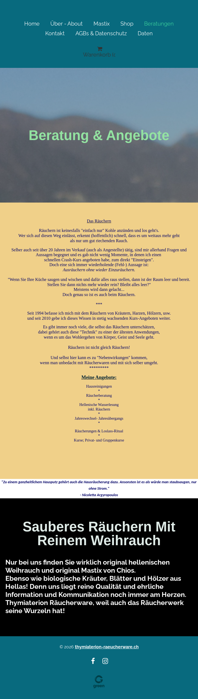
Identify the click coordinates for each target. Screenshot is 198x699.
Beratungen (159, 23)
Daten (145, 33)
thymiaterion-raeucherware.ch (107, 646)
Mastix (101, 23)
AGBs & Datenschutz (101, 33)
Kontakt (55, 33)
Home (32, 23)
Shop (126, 23)
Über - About (66, 23)
